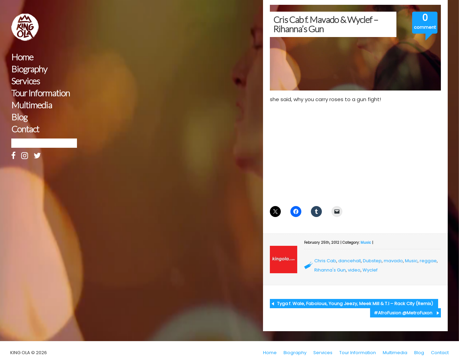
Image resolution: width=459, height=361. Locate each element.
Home (22, 57)
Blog (19, 117)
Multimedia (31, 105)
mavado (393, 260)
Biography (29, 69)
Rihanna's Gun (330, 270)
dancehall (349, 260)
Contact (25, 129)
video (354, 270)
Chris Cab (325, 260)
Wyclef (370, 270)
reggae (428, 260)
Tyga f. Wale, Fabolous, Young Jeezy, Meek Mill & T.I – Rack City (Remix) (355, 303)
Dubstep (372, 260)
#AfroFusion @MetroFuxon (403, 313)
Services (25, 81)
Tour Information (40, 93)
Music (365, 242)
